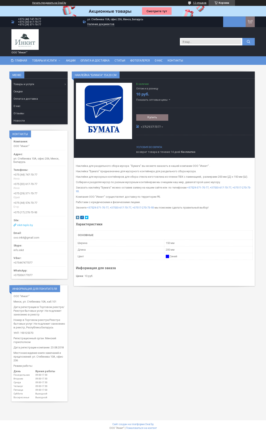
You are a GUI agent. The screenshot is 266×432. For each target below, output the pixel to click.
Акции (70, 60)
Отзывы (19, 113)
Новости (19, 120)
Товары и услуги (44, 60)
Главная (21, 60)
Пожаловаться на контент (141, 428)
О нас (159, 60)
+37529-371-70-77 (198, 187)
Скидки (18, 91)
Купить (152, 117)
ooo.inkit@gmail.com (26, 237)
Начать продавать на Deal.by (49, 2)
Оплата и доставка (95, 60)
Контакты (175, 60)
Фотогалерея (140, 60)
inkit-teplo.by (25, 225)
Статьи (120, 60)
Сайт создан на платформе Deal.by (133, 424)
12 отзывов (200, 2)
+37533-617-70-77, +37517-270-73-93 (132, 207)
